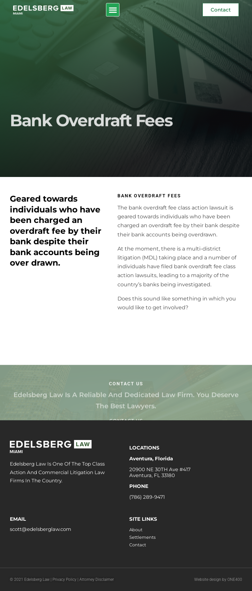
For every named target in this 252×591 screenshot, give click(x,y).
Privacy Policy (64, 579)
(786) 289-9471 (147, 497)
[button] (112, 9)
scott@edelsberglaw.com (40, 529)
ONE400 (234, 579)
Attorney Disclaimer (96, 579)
